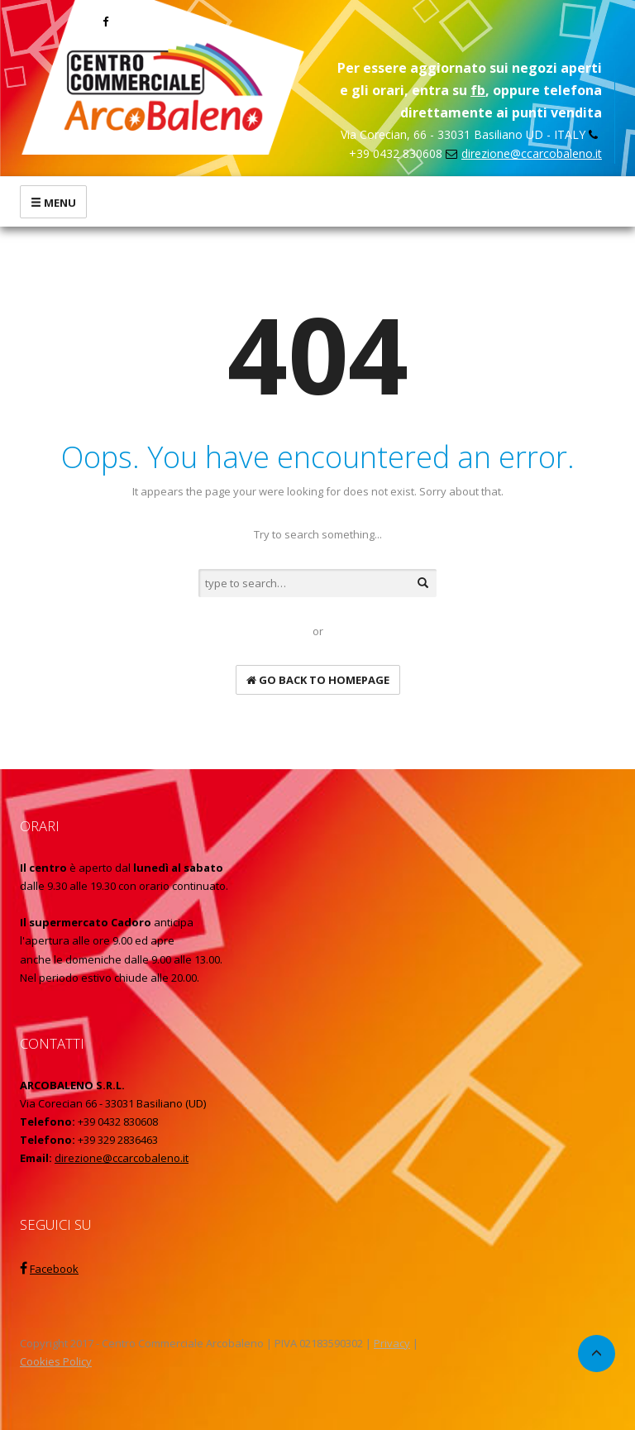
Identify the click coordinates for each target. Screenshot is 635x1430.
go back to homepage (317, 679)
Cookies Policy (56, 1361)
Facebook (54, 1268)
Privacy (392, 1343)
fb (477, 90)
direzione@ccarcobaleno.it (531, 153)
